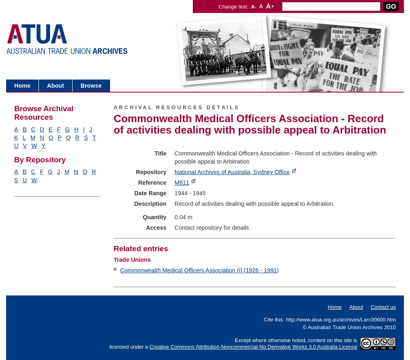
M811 (182, 182)
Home (22, 85)
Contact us (383, 307)
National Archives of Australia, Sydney (232, 172)
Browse (91, 85)
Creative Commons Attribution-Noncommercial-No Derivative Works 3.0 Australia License (253, 347)
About (55, 85)
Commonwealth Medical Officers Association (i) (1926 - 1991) (199, 270)
